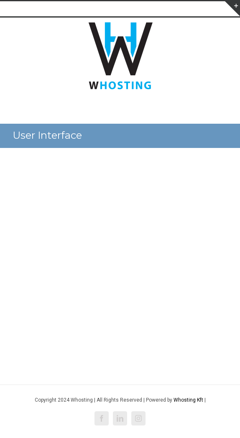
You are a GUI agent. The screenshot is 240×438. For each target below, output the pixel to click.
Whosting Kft (188, 400)
